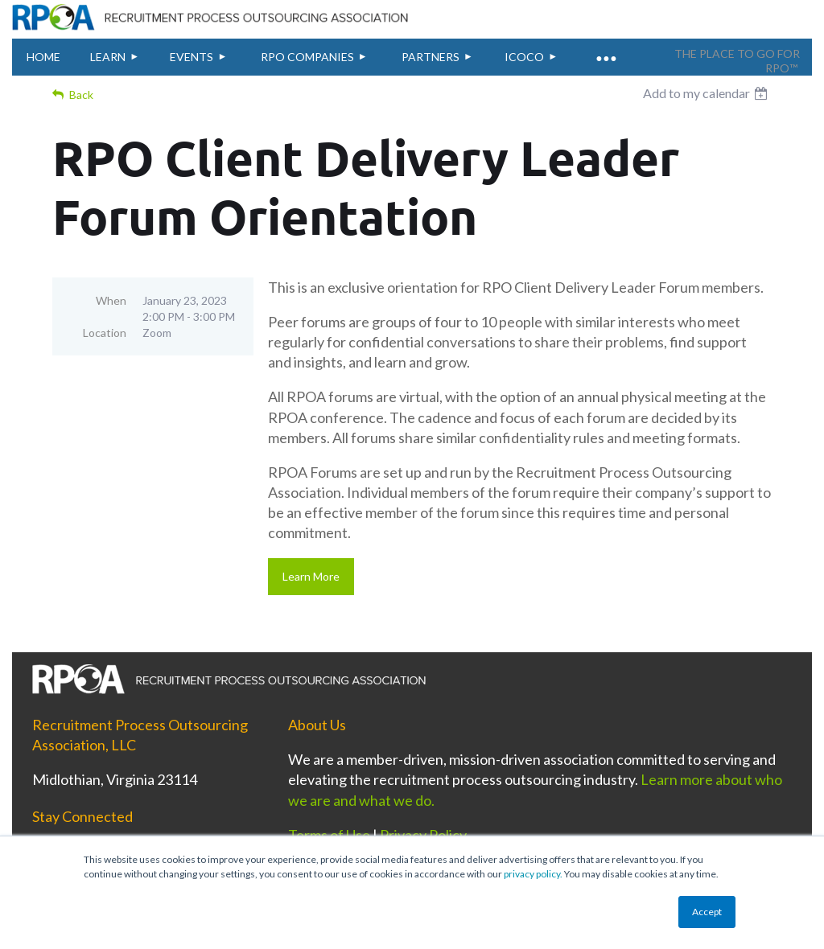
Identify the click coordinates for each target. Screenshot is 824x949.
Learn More (311, 576)
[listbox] (707, 93)
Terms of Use (329, 835)
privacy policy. (533, 874)
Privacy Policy (423, 835)
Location (104, 332)
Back (81, 94)
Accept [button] (707, 912)
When (111, 300)
